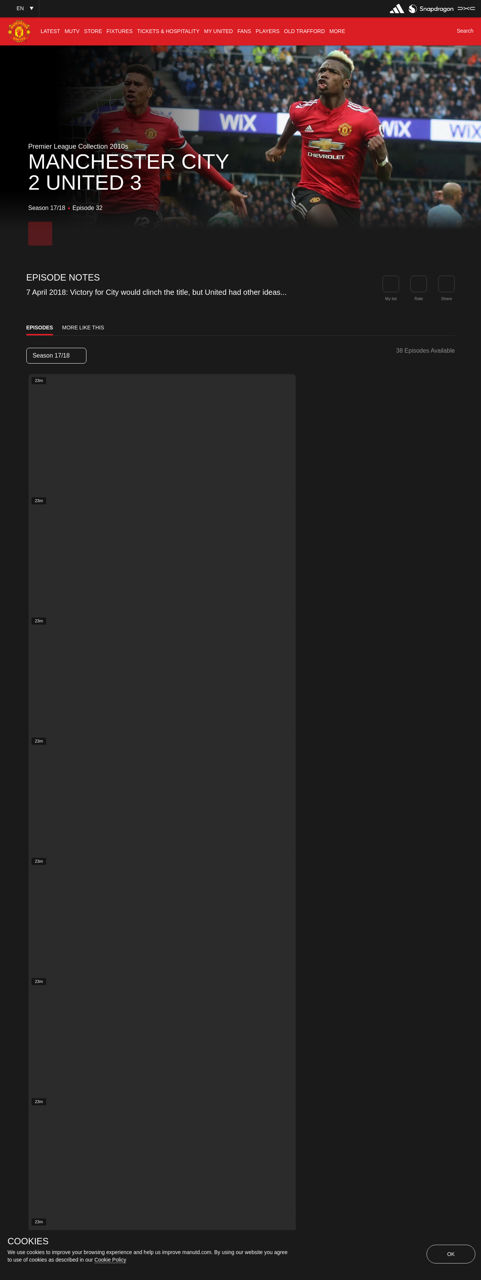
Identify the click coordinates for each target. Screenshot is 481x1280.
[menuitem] (50, 31)
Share (446, 298)
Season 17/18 (56, 355)
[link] (446, 284)
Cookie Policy (110, 1260)
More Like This (83, 328)
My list (391, 298)
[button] (19, 8)
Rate (418, 298)
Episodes (39, 328)
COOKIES (28, 1241)
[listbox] (56, 356)
